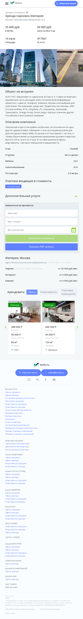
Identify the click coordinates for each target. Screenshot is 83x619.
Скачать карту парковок (28, 268)
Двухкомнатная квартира (17, 446)
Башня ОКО (10, 506)
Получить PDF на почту (41, 247)
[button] (2, 68)
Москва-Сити (11, 389)
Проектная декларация (50, 609)
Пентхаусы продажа (14, 401)
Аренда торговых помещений (18, 431)
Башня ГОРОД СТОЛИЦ (15, 471)
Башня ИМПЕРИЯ (12, 490)
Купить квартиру (13, 422)
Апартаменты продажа (15, 404)
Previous (6, 327)
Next (76, 327)
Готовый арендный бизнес (17, 425)
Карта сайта (10, 613)
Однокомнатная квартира (17, 443)
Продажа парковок (14, 413)
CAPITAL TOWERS (12, 537)
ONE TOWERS (11, 584)
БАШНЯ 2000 (10, 576)
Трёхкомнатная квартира (17, 449)
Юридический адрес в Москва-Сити (21, 428)
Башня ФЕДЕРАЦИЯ (13, 454)
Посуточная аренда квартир (18, 410)
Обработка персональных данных (20, 609)
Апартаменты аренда (15, 407)
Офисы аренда (12, 395)
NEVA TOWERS (11, 523)
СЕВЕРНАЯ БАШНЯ (13, 560)
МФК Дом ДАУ (11, 587)
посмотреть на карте (60, 262)
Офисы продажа (12, 392)
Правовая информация (55, 605)
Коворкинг (10, 419)
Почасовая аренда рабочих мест (20, 398)
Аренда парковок (13, 416)
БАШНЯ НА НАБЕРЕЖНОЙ (16, 568)
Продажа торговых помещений (19, 434)
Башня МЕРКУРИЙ (13, 543)
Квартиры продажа (14, 440)
